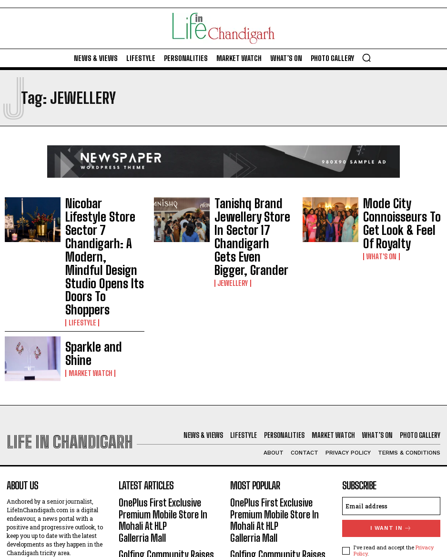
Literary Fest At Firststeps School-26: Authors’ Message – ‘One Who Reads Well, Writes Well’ (166, 499)
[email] (391, 426)
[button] (366, 57)
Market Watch (88, 286)
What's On (380, 233)
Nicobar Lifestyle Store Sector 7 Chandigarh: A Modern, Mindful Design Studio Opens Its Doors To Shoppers (102, 218)
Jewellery (231, 237)
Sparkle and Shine (93, 276)
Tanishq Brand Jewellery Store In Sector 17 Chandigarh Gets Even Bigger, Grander (252, 215)
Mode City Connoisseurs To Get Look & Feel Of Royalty (401, 215)
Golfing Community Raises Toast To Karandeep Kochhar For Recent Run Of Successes (166, 462)
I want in (391, 448)
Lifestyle (80, 245)
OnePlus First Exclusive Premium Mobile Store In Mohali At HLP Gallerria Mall (166, 430)
